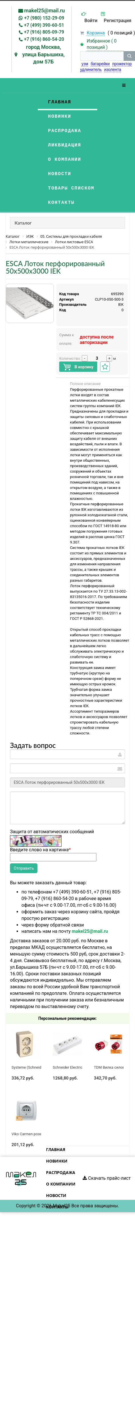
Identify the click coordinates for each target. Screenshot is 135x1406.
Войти (91, 20)
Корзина (96, 33)
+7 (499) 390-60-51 (44, 25)
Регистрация (117, 20)
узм (85, 63)
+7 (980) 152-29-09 (44, 18)
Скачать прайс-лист (107, 1178)
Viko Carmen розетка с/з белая (38, 1134)
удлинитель (91, 69)
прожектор (122, 63)
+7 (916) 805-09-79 (44, 32)
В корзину (78, 367)
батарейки (100, 63)
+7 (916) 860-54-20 (44, 39)
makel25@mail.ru (44, 10)
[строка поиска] (102, 56)
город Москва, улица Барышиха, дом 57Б (43, 54)
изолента (112, 69)
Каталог (23, 222)
